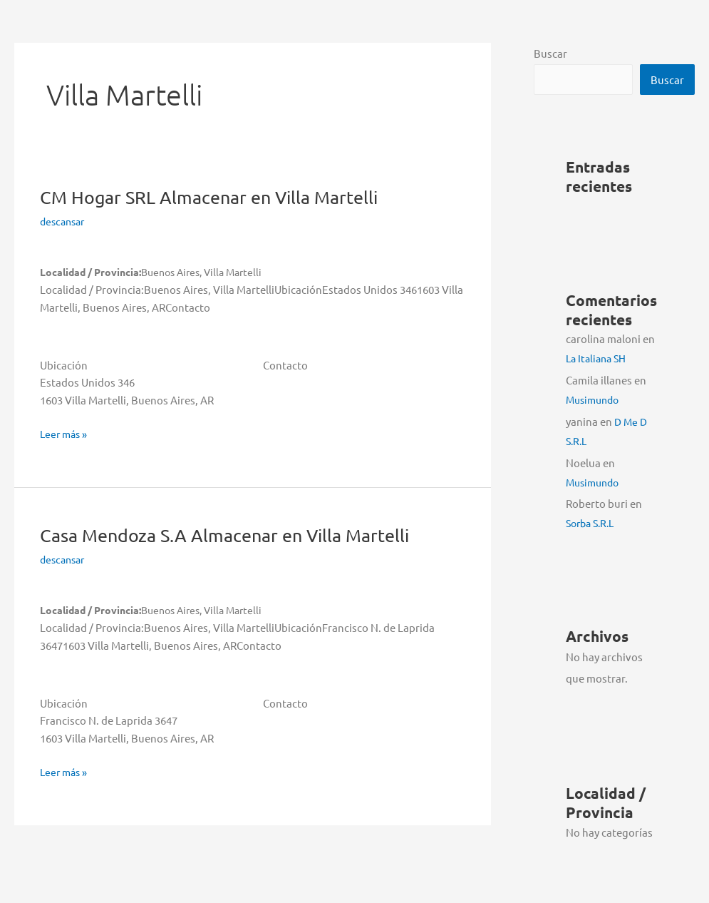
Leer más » (65, 434)
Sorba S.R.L (593, 523)
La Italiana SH (598, 358)
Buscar (550, 53)
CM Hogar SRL (215, 197)
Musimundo (595, 400)
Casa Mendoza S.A (232, 535)
